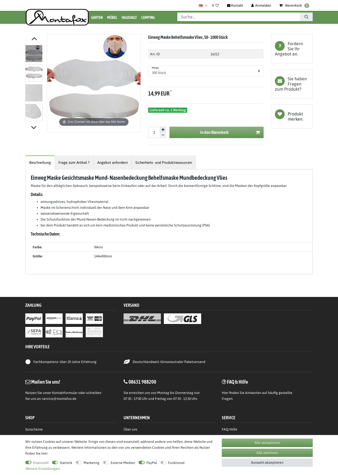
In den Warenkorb (230, 132)
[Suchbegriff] (238, 17)
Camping (148, 17)
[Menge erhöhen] (163, 130)
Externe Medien (123, 463)
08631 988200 (142, 382)
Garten (97, 17)
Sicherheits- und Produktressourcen (163, 162)
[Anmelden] (261, 5)
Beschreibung (40, 162)
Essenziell (41, 463)
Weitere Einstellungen (42, 469)
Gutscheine (34, 429)
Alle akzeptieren (267, 443)
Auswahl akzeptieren (267, 462)
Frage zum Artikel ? (74, 162)
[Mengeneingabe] (154, 132)
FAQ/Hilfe (229, 429)
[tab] (292, 48)
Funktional (176, 463)
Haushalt (129, 17)
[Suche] (306, 17)
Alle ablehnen (267, 453)
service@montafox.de (59, 399)
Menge (155, 68)
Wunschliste (291, 116)
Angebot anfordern (112, 162)
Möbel (112, 17)
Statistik (66, 463)
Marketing (91, 463)
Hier (225, 393)
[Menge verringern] (163, 135)
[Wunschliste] (215, 5)
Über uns (130, 429)
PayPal (151, 463)
